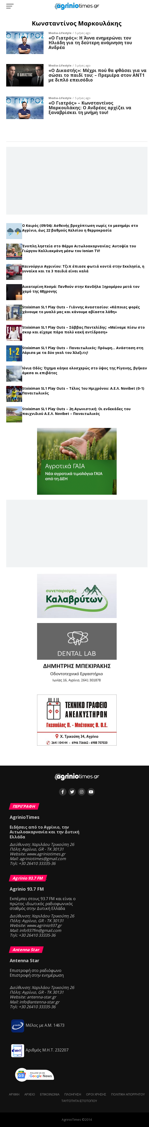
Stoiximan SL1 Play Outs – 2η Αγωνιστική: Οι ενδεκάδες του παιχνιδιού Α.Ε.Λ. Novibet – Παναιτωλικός (76, 411)
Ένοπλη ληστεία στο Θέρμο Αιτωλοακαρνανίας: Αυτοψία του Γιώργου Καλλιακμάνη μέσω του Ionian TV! (79, 248)
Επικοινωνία (49, 1094)
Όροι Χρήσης (96, 1094)
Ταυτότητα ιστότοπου (79, 1100)
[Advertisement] (77, 180)
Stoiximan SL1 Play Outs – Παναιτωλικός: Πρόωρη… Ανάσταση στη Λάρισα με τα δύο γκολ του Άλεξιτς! (82, 350)
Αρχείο (29, 1094)
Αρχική (14, 1094)
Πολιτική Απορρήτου (128, 1094)
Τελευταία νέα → (77, 221)
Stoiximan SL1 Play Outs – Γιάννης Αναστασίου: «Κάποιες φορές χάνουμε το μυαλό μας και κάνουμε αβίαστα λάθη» (81, 309)
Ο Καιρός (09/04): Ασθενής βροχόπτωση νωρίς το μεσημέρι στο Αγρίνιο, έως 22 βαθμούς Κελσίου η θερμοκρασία (80, 228)
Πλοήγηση (72, 1094)
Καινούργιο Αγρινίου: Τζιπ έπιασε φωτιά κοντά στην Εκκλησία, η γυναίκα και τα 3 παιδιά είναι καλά (83, 268)
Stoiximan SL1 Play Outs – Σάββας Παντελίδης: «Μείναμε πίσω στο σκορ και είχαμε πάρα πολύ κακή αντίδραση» (83, 329)
